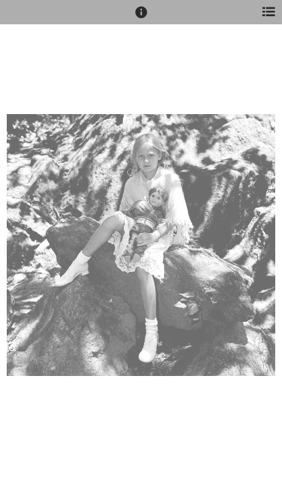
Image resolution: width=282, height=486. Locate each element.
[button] (141, 18)
